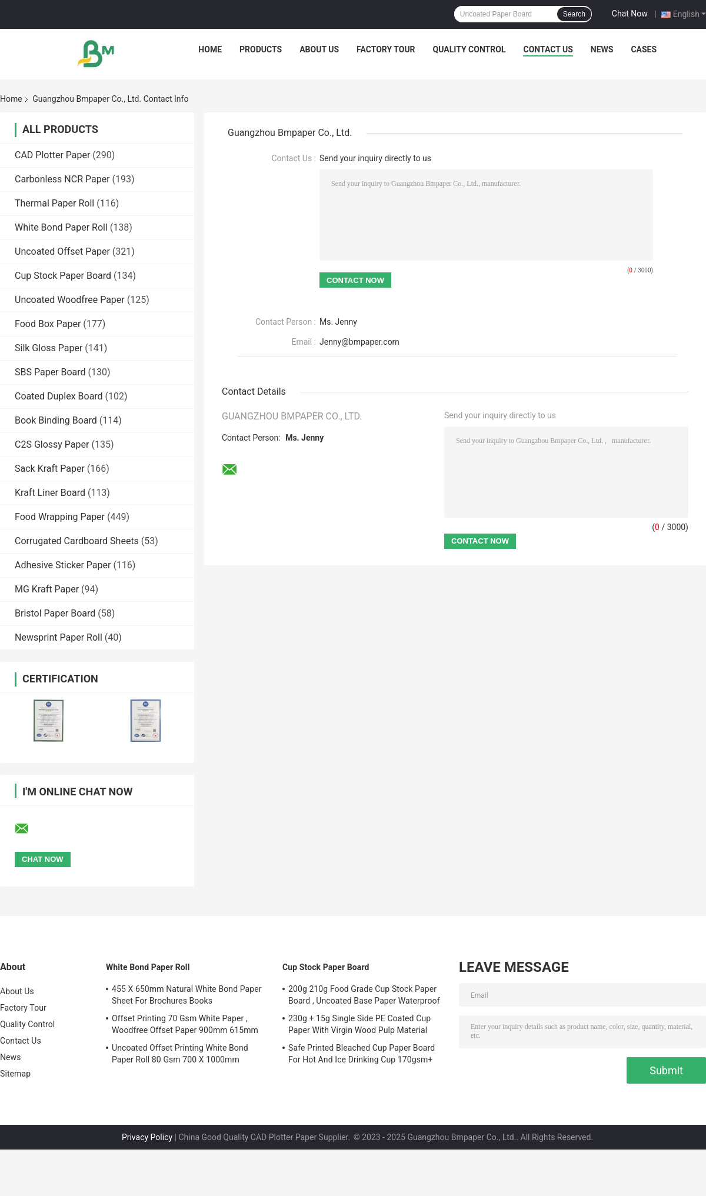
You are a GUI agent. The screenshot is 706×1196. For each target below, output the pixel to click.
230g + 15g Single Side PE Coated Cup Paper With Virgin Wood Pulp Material (359, 1024)
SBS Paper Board (50, 372)
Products (260, 49)
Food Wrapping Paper (60, 516)
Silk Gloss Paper (48, 348)
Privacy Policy (147, 1137)
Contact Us (547, 49)
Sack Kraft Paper (50, 468)
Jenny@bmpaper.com (359, 342)
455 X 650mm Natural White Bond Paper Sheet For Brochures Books (187, 994)
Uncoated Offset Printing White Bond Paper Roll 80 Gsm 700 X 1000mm (180, 1053)
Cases (644, 49)
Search (574, 14)
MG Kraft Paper (47, 589)
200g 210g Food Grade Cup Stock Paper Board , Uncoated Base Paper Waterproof (364, 994)
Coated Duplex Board (59, 396)
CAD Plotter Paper (52, 155)
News (602, 49)
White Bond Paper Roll (61, 227)
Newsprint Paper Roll (58, 637)
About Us (319, 49)
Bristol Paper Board (55, 613)
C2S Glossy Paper (52, 444)
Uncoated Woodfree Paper (70, 299)
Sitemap (15, 1073)
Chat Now (630, 13)
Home (210, 49)
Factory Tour (386, 49)
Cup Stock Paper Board (63, 275)
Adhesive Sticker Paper (63, 565)
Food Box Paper (48, 323)
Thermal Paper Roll (54, 203)
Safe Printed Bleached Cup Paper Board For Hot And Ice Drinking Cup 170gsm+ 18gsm (361, 1055)
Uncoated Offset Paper (62, 251)
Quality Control (469, 49)
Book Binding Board (56, 420)
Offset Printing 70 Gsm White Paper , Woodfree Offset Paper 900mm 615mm (185, 1024)
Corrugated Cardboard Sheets (77, 541)
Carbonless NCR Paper (62, 179)
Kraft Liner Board (50, 492)
